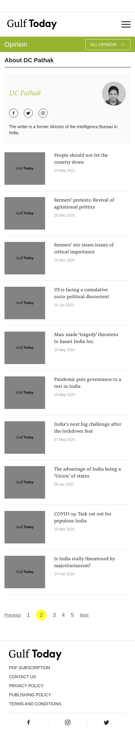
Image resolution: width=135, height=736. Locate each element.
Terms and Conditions (35, 703)
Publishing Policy (30, 694)
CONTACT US (22, 676)
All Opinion (108, 45)
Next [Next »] (84, 615)
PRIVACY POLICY (26, 685)
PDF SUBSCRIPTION (29, 667)
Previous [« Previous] (13, 615)
